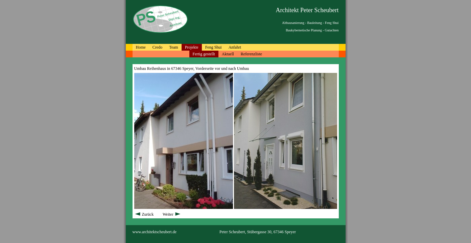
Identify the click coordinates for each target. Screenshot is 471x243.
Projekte (191, 47)
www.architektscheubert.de (155, 232)
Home (141, 47)
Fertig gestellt (204, 54)
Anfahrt (235, 47)
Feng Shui (213, 47)
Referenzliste (251, 54)
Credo (157, 47)
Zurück (144, 214)
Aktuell (228, 54)
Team (173, 47)
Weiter (172, 214)
